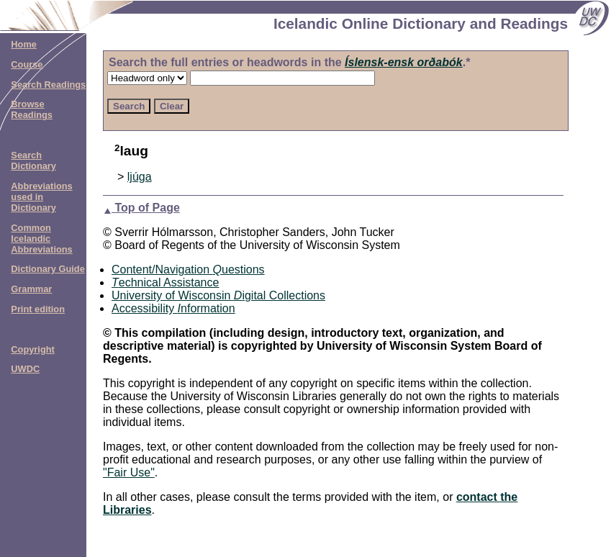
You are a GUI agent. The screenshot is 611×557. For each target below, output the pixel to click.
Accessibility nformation (173, 308)
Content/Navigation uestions (188, 269)
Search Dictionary (33, 160)
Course (26, 64)
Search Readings (48, 84)
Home (24, 44)
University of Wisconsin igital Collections (218, 295)
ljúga (139, 177)
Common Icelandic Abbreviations (41, 238)
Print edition (38, 309)
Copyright (32, 349)
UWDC (25, 368)
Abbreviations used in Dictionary (41, 197)
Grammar (31, 289)
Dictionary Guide (47, 268)
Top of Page (141, 207)
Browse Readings (32, 109)
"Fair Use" (129, 472)
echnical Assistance (165, 282)
